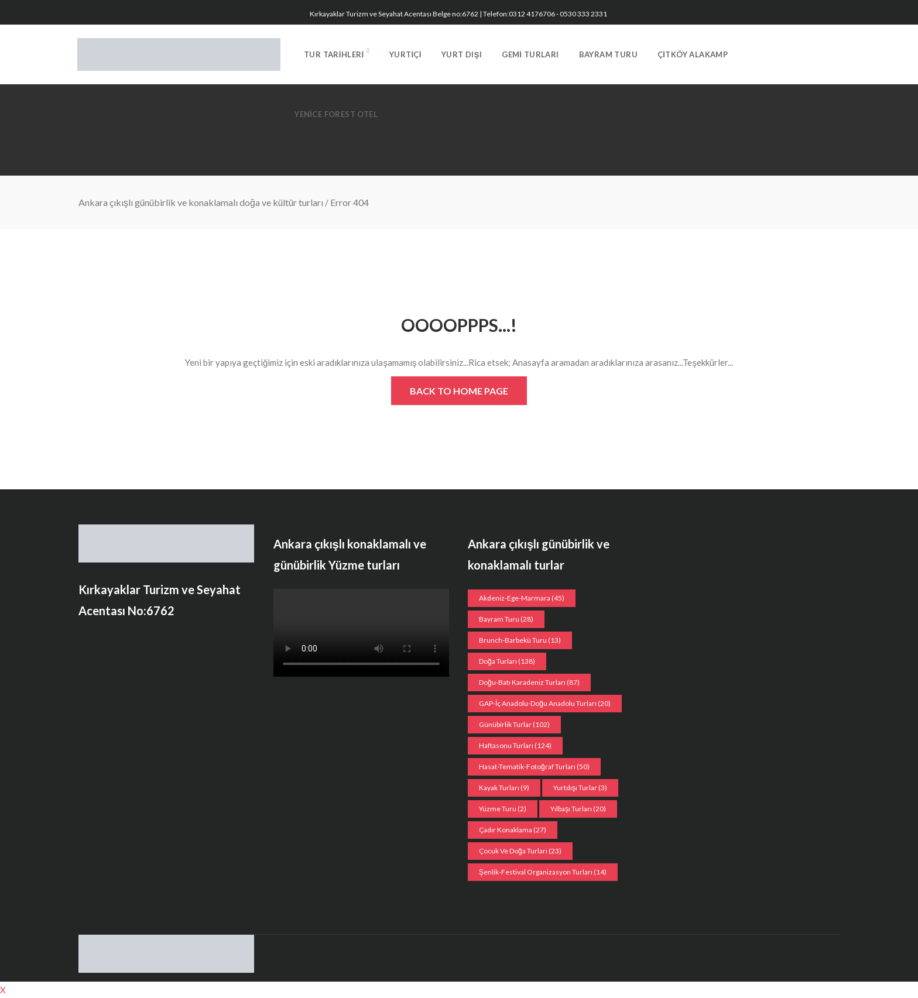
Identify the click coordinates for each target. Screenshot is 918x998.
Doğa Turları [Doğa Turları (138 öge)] (507, 661)
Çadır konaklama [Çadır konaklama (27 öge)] (512, 829)
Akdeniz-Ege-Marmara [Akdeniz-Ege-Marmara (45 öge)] (521, 598)
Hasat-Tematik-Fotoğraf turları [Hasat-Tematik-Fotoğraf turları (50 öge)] (534, 766)
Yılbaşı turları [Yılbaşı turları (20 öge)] (578, 808)
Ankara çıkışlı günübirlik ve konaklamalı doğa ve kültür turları (200, 202)
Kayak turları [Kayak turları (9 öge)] (504, 787)
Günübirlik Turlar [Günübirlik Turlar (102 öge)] (514, 724)
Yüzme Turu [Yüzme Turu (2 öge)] (502, 808)
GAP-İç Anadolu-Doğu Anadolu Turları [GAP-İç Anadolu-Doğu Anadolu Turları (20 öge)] (545, 703)
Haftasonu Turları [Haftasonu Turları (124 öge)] (515, 745)
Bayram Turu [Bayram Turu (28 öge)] (506, 619)
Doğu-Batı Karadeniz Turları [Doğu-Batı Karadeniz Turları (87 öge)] (529, 682)
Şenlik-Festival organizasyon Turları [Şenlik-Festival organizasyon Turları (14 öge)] (543, 871)
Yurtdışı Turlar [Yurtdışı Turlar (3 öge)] (580, 787)
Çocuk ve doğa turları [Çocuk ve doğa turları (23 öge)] (520, 850)
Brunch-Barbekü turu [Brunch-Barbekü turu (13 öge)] (520, 640)
